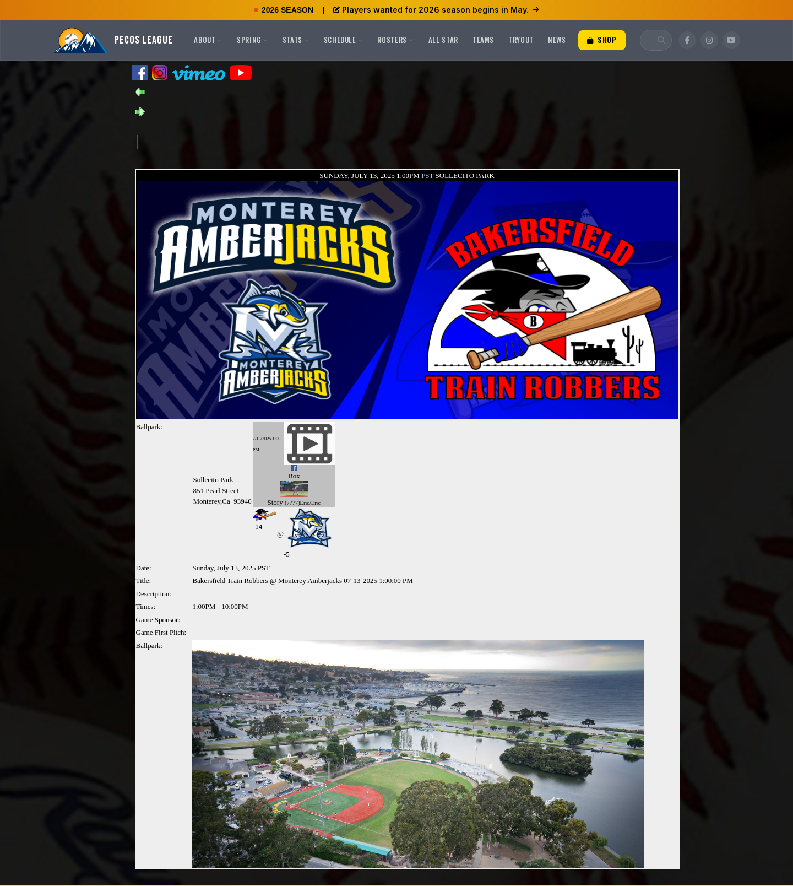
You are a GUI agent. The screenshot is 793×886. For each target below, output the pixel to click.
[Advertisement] (337, 141)
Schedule (343, 39)
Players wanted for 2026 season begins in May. (436, 9)
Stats (296, 39)
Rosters (395, 39)
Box (294, 476)
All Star (443, 39)
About (208, 39)
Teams (483, 39)
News (557, 39)
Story (275, 502)
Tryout (521, 39)
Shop (602, 39)
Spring (252, 39)
